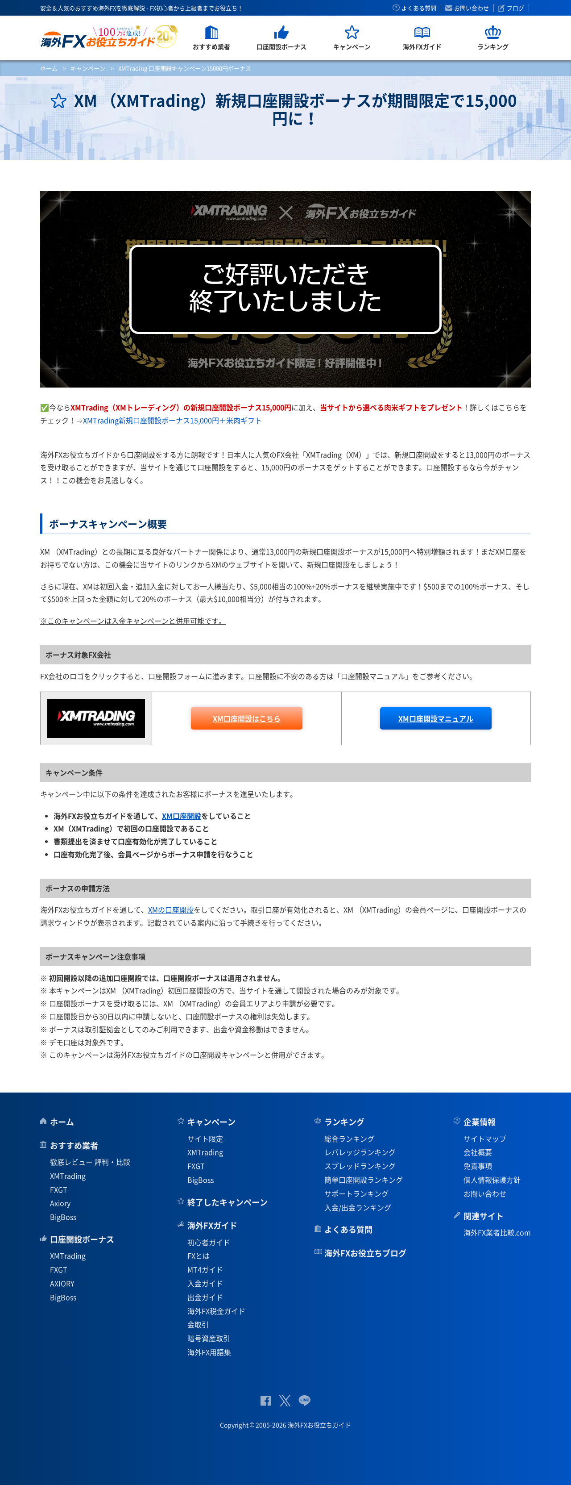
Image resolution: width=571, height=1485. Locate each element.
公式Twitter (284, 1400)
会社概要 (477, 1152)
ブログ (515, 8)
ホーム (49, 68)
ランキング (344, 1122)
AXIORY (62, 1283)
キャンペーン (87, 68)
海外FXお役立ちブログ (365, 1253)
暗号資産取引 (208, 1338)
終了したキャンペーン (227, 1202)
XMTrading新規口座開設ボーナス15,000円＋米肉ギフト (172, 420)
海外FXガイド (212, 1225)
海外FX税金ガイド (216, 1311)
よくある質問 (418, 8)
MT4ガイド (205, 1269)
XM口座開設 (181, 815)
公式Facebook (266, 1400)
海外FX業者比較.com (497, 1232)
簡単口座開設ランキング (363, 1179)
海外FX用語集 (209, 1352)
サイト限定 (205, 1138)
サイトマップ (484, 1138)
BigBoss (63, 1216)
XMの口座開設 (171, 909)
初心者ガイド (208, 1242)
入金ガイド (205, 1283)
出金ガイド (205, 1297)
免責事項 (477, 1165)
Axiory (60, 1202)
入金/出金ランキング (357, 1207)
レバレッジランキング (360, 1152)
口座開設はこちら (247, 718)
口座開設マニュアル (435, 718)
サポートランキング (356, 1193)
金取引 (198, 1324)
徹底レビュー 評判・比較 (90, 1161)
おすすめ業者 (74, 1145)
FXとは (198, 1255)
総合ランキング (349, 1138)
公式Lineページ (304, 1400)
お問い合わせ (471, 8)
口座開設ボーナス (82, 1239)
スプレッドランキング (360, 1165)
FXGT (58, 1189)
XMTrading (68, 1175)
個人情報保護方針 (492, 1179)
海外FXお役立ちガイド (109, 36)
